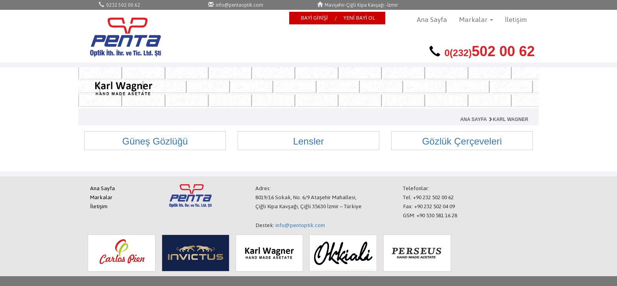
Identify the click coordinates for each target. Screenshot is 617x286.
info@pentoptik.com (300, 225)
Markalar (101, 197)
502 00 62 (489, 51)
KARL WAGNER (508, 119)
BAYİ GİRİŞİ (314, 18)
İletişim (516, 19)
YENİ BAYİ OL (359, 18)
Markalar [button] (476, 19)
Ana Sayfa (432, 19)
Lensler (308, 141)
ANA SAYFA (473, 119)
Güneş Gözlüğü (155, 141)
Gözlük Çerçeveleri (462, 141)
